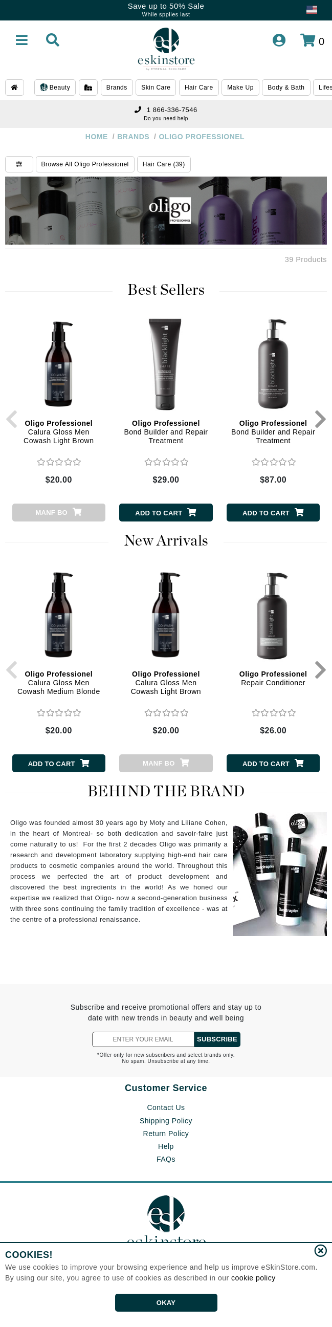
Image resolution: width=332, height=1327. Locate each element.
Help (166, 1146)
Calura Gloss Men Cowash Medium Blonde (58, 682)
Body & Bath (286, 87)
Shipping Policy (166, 1121)
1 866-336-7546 (166, 110)
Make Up (240, 87)
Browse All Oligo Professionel (85, 164)
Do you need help (166, 118)
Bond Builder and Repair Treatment (166, 432)
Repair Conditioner (273, 678)
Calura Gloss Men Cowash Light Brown (59, 432)
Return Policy (166, 1133)
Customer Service (166, 1088)
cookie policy (253, 1278)
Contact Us (166, 1107)
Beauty (55, 88)
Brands (116, 87)
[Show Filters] (19, 164)
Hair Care (199, 87)
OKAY (166, 1303)
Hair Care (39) (164, 164)
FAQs (166, 1159)
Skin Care (155, 87)
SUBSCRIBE (217, 1039)
